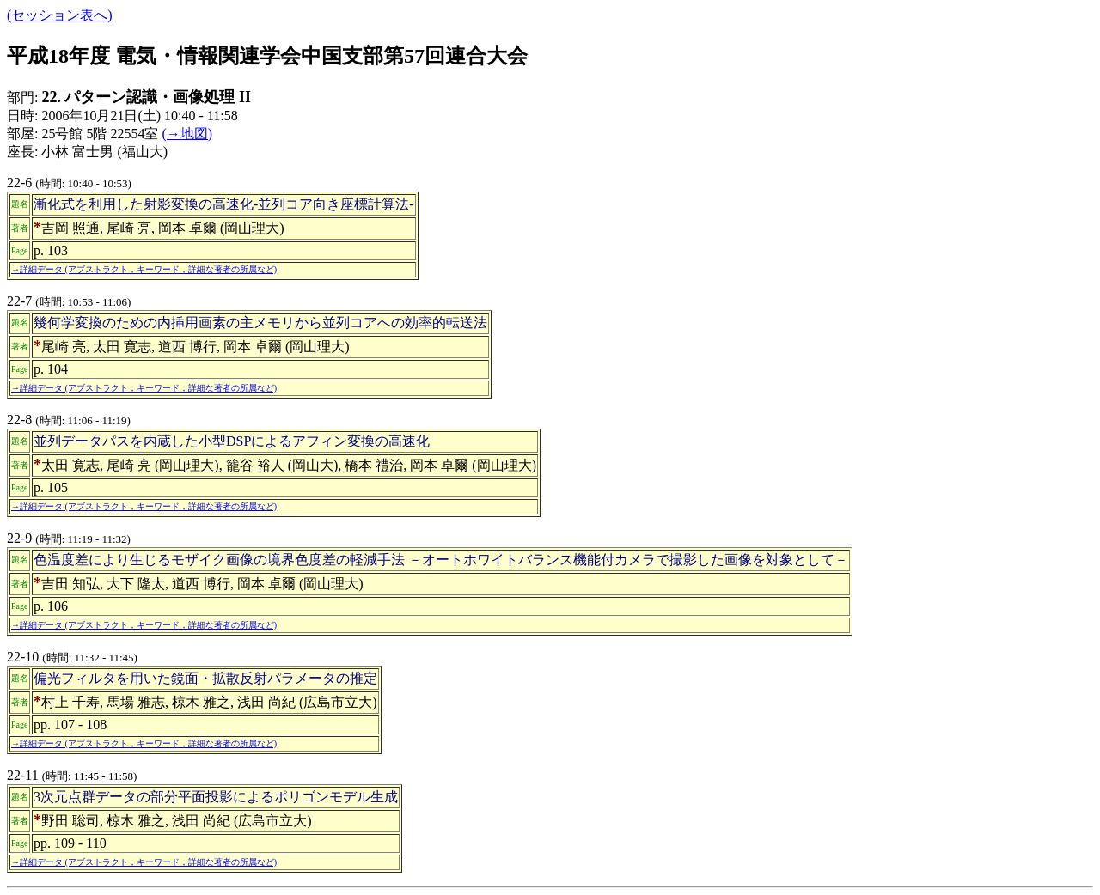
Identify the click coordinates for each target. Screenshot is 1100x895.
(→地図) (187, 133)
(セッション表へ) (60, 15)
